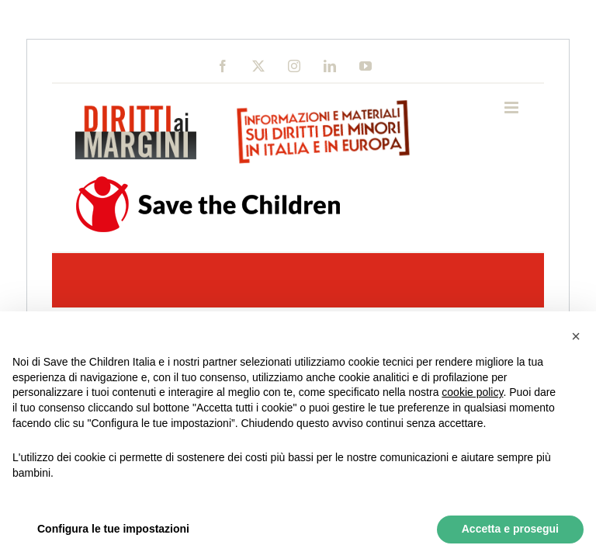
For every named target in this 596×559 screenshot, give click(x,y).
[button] (575, 336)
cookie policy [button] (472, 392)
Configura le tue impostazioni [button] (113, 529)
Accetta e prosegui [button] (510, 529)
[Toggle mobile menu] (512, 107)
